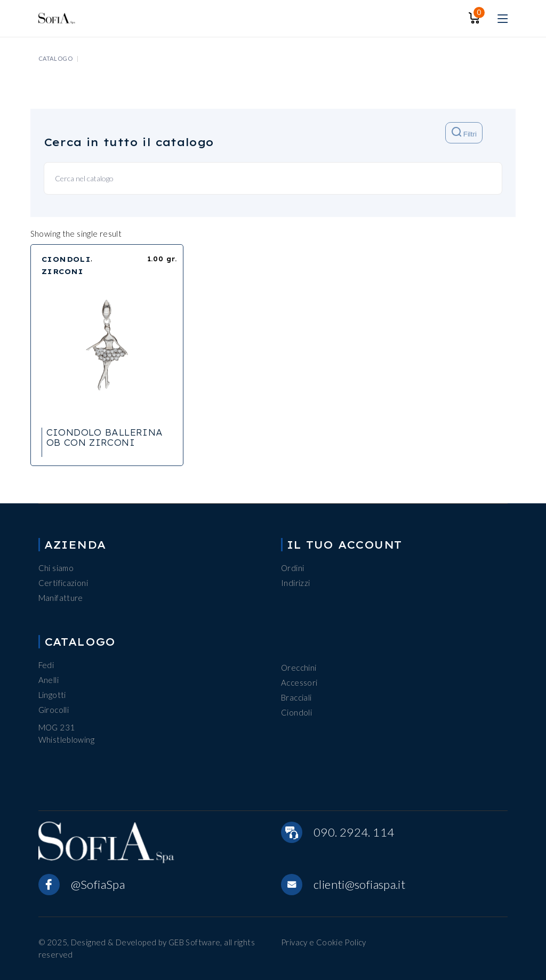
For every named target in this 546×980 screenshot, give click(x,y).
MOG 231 (56, 727)
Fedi (46, 665)
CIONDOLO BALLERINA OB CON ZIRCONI (104, 437)
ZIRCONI (63, 271)
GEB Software (194, 942)
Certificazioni (63, 583)
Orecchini (298, 667)
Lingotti (52, 695)
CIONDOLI (66, 259)
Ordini (292, 568)
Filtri (464, 132)
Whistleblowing (66, 739)
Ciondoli (296, 712)
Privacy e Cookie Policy (323, 942)
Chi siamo (56, 568)
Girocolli (53, 709)
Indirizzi (295, 583)
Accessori (299, 682)
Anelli (48, 680)
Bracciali (296, 697)
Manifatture (60, 598)
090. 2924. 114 (354, 832)
